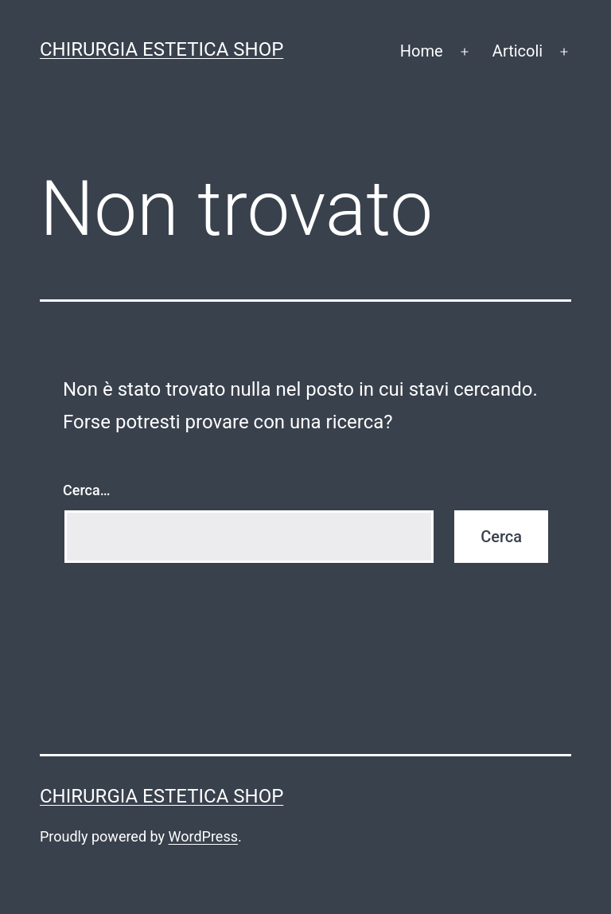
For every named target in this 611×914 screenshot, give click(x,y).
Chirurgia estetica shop (161, 49)
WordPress (203, 836)
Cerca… (86, 490)
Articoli (517, 51)
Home (421, 51)
